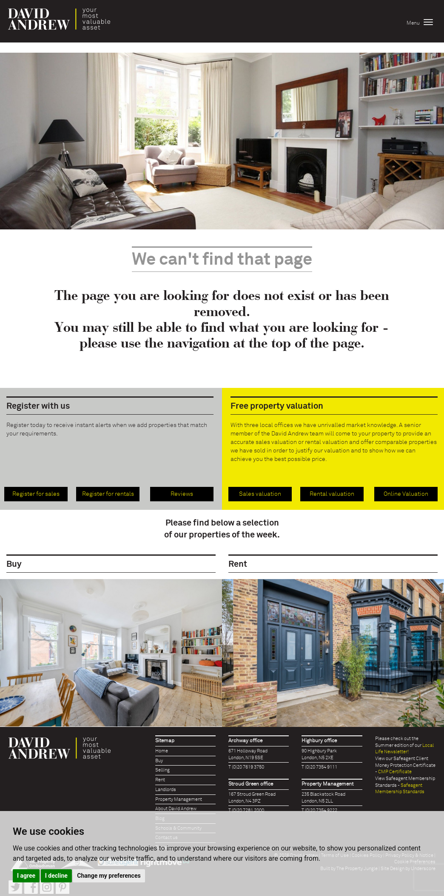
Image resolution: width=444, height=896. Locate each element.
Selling (162, 770)
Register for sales (36, 494)
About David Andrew (175, 808)
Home (161, 751)
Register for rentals (108, 494)
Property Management (178, 799)
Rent (160, 779)
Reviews (182, 494)
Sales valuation (260, 494)
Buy (159, 760)
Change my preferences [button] (108, 875)
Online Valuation (406, 494)
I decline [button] (56, 875)
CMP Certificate (395, 771)
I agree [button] (26, 875)
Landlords (165, 789)
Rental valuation (332, 494)
